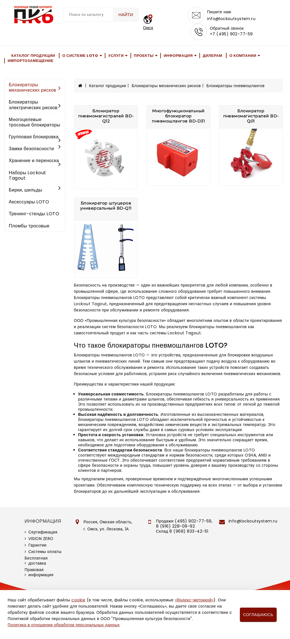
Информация (178, 56)
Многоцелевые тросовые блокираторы (34, 123)
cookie (78, 600)
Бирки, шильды (35, 190)
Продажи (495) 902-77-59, (184, 521)
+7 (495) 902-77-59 (231, 34)
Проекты (144, 56)
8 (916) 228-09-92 (175, 526)
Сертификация (42, 532)
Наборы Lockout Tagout (27, 176)
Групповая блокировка (35, 137)
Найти (125, 15)
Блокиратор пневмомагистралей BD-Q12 (106, 116)
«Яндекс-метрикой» (194, 600)
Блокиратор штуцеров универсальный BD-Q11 (106, 206)
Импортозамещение (31, 61)
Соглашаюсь (258, 615)
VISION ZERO (41, 539)
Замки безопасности (35, 149)
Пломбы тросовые (29, 226)
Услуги (116, 56)
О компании (242, 56)
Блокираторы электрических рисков (35, 105)
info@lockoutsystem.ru (231, 18)
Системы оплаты (44, 552)
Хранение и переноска (35, 161)
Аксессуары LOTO (29, 202)
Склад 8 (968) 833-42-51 (182, 531)
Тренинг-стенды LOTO (34, 214)
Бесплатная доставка (36, 561)
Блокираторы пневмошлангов (235, 86)
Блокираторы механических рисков (35, 88)
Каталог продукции (33, 56)
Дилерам (212, 56)
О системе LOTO (80, 56)
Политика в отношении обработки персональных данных (64, 625)
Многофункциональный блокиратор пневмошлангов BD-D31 (178, 116)
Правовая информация (39, 573)
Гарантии (37, 545)
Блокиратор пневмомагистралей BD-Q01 (251, 116)
